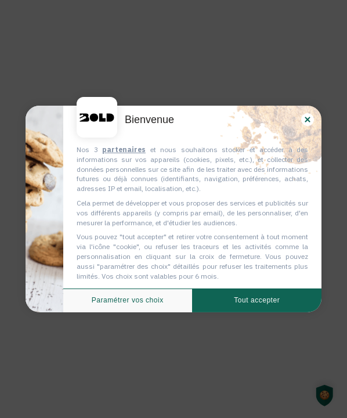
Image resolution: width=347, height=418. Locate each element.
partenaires (124, 149)
